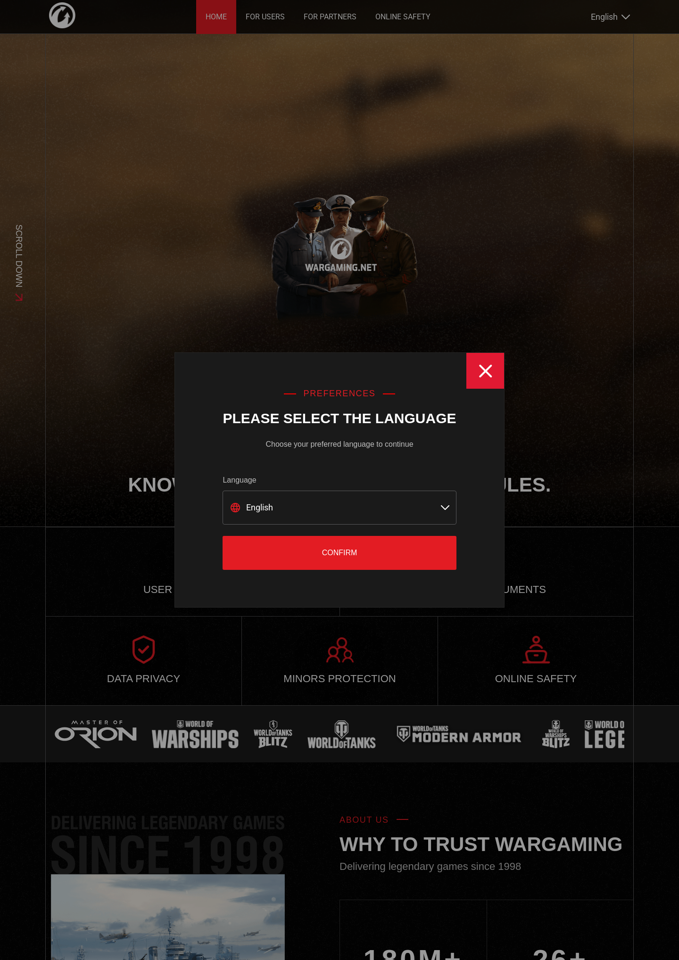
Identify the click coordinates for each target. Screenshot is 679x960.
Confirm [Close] (339, 553)
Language (239, 480)
